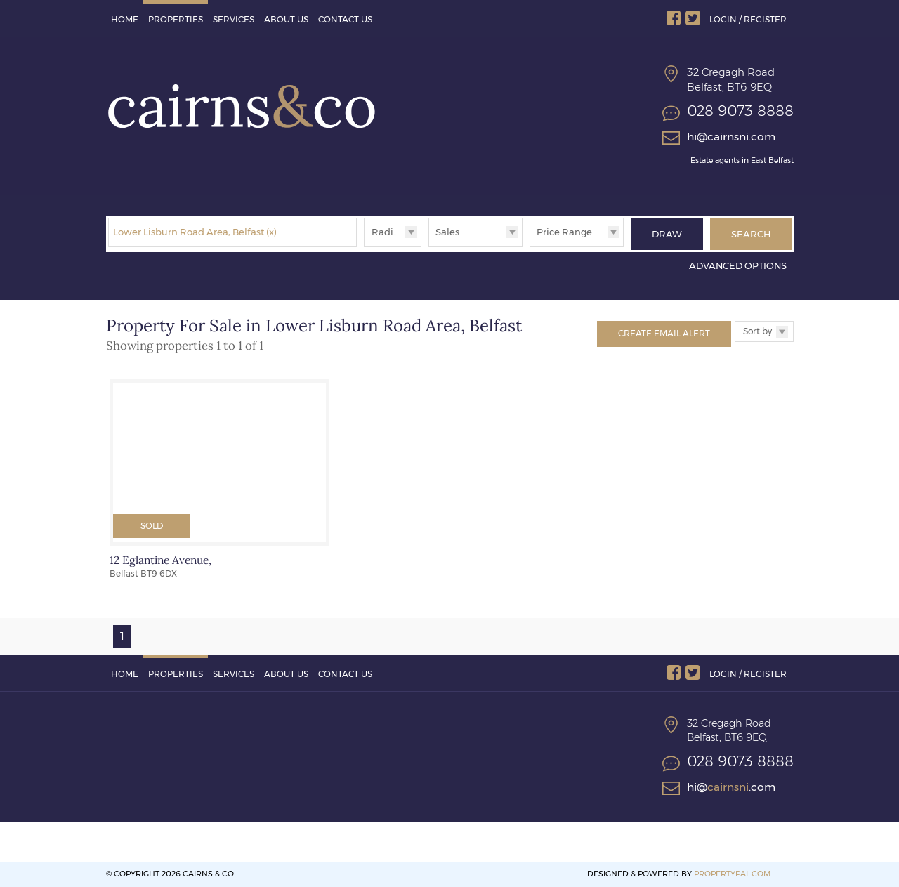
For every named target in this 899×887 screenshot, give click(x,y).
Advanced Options (738, 265)
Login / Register (748, 19)
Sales (447, 231)
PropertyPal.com (732, 874)
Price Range (564, 231)
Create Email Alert (664, 333)
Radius (388, 231)
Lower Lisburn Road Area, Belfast (195, 231)
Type (428, 245)
